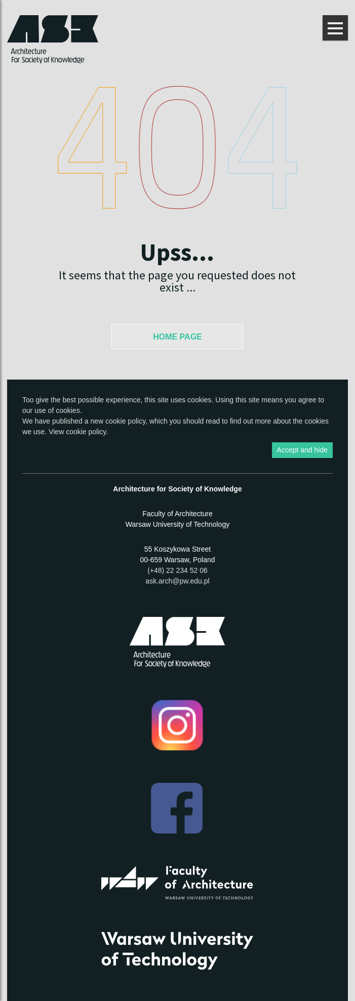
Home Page (177, 336)
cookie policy (125, 421)
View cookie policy (77, 432)
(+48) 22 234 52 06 (177, 570)
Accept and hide (302, 450)
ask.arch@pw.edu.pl (177, 581)
